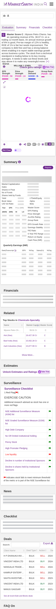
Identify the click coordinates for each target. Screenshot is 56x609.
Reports (48, 167)
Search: (21, 544)
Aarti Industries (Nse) (13, 346)
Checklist (47, 27)
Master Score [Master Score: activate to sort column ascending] (46, 325)
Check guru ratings (37, 67)
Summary (21, 27)
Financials (34, 27)
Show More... (28, 355)
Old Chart (6, 150)
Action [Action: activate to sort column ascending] (42, 550)
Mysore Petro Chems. (13, 330)
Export (48, 543)
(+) (47, 61)
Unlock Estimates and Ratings (26, 372)
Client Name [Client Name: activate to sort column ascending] (9, 550)
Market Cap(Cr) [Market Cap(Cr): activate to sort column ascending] (32, 325)
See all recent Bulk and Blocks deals (18, 596)
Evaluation (7, 27)
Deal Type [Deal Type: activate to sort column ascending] (31, 550)
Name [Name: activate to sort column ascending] (6, 325)
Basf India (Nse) (10, 341)
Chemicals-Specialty (29, 320)
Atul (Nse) (8, 335)
